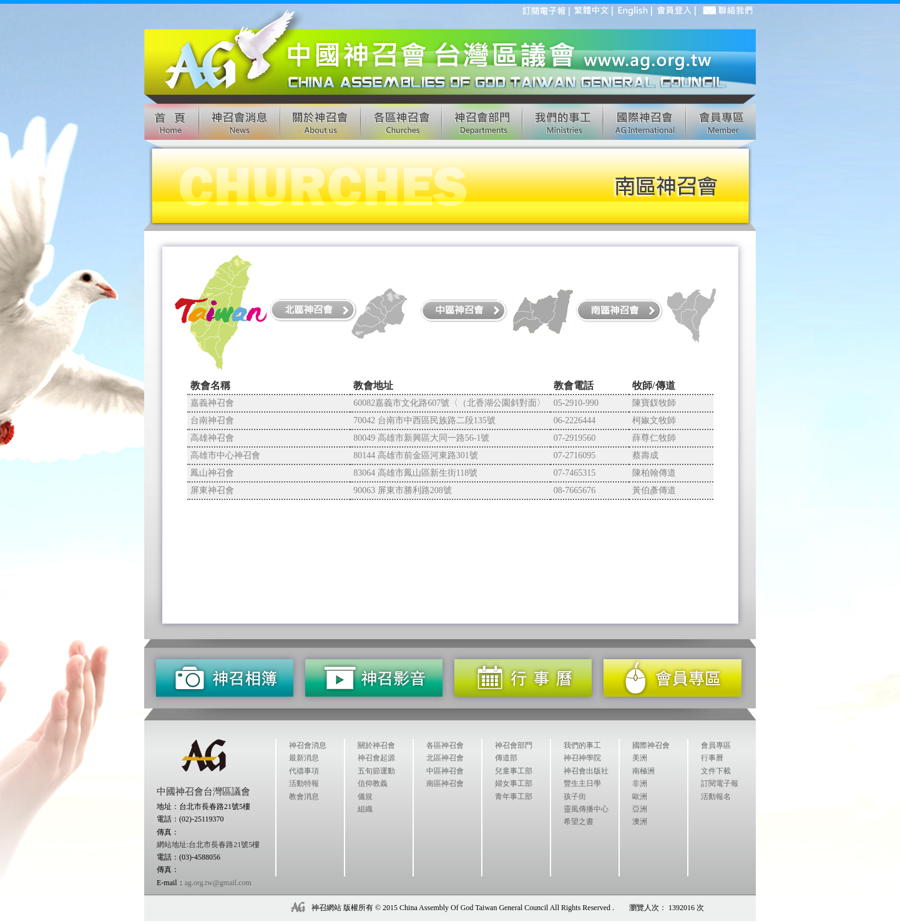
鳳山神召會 (212, 473)
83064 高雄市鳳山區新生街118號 (415, 473)
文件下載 (716, 771)
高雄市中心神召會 (225, 455)
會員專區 (716, 745)
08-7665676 (575, 490)
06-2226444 (575, 420)
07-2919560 (575, 438)
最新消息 (304, 757)
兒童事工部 (513, 771)
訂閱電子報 (719, 783)
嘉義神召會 (212, 403)
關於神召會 (376, 745)
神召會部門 (513, 745)
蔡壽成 (645, 455)
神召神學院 (582, 757)
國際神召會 (651, 745)
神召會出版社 (586, 771)
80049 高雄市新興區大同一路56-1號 (421, 438)
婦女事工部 (513, 783)
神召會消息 (307, 745)
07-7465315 (575, 473)
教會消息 (304, 796)
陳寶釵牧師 (654, 403)
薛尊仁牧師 (654, 438)
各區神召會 (445, 745)
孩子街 (575, 796)
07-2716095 (575, 455)
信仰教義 (373, 783)
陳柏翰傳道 (654, 473)
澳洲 (639, 821)
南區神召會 (445, 783)
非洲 (639, 783)
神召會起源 (376, 757)
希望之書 (579, 821)
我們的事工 (582, 745)
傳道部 (506, 757)
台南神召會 (212, 420)
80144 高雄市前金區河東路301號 (415, 455)
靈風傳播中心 (586, 809)
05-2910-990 (576, 403)
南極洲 (643, 771)
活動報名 (716, 796)
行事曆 (712, 757)
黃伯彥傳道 (654, 490)
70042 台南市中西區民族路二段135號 (424, 420)
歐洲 (639, 796)
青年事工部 (513, 796)
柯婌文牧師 (654, 420)
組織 (365, 809)
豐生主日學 (582, 783)
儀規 (365, 796)
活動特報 (304, 783)
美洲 (639, 757)
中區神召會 (445, 771)
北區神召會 (445, 757)
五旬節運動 (376, 771)
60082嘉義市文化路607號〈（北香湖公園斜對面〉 (449, 403)
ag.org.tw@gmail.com (218, 882)
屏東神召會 (212, 490)
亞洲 (639, 809)
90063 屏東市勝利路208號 (402, 490)
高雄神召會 (212, 438)
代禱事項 (304, 771)
